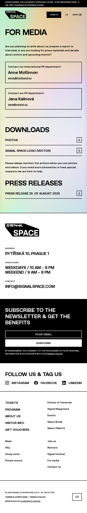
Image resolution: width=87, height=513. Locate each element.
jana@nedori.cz (18, 104)
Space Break (54, 421)
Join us (51, 441)
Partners (52, 447)
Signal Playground (58, 409)
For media (53, 460)
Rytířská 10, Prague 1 (27, 253)
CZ (66, 15)
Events (51, 415)
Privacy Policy (55, 354)
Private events (13, 460)
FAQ (7, 447)
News (8, 441)
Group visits (12, 454)
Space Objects (56, 428)
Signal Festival (56, 454)
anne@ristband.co (20, 78)
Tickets (53, 15)
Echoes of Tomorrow (59, 402)
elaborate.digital (31, 501)
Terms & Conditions (16, 497)
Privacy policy (38, 497)
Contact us (54, 466)
